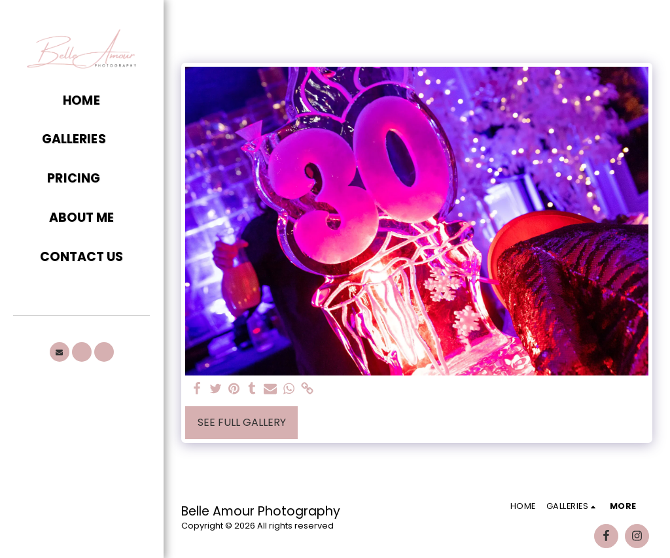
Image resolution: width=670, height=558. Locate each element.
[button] (81, 140)
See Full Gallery (242, 422)
